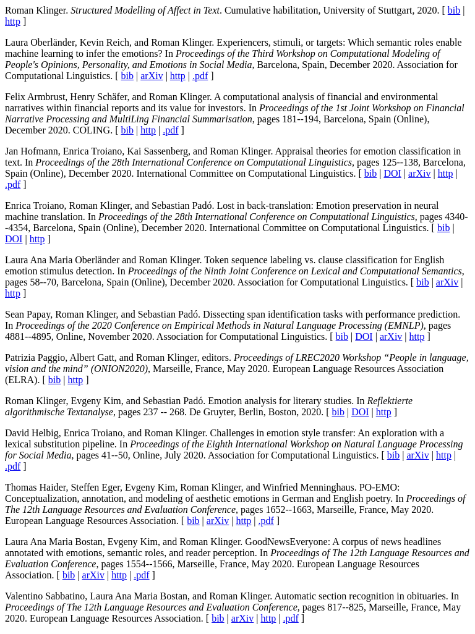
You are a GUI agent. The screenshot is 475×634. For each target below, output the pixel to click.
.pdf (200, 75)
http (12, 21)
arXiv (151, 75)
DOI (392, 173)
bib (454, 10)
